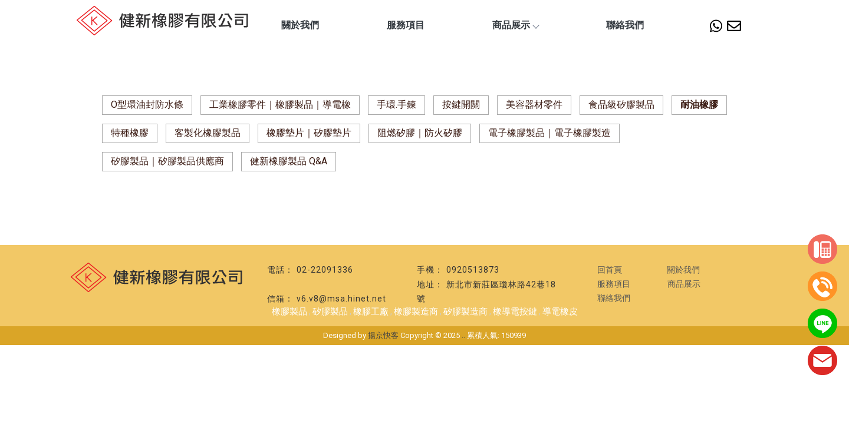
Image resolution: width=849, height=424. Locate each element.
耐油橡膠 (699, 104)
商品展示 (515, 25)
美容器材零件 (534, 104)
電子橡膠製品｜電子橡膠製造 (549, 132)
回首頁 (609, 269)
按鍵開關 (461, 104)
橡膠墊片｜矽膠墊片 (308, 132)
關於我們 (300, 25)
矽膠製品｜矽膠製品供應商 (167, 161)
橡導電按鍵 (515, 311)
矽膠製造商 (465, 311)
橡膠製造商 (416, 311)
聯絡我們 (625, 25)
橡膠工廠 (371, 311)
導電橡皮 (560, 311)
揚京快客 (383, 335)
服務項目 (405, 25)
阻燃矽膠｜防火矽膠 (419, 132)
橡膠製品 (289, 311)
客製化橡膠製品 (208, 132)
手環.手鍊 (396, 104)
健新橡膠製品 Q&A (288, 161)
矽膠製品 (330, 311)
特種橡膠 (130, 132)
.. (463, 335)
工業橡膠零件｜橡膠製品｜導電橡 (280, 104)
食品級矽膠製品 (621, 104)
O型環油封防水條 (147, 104)
